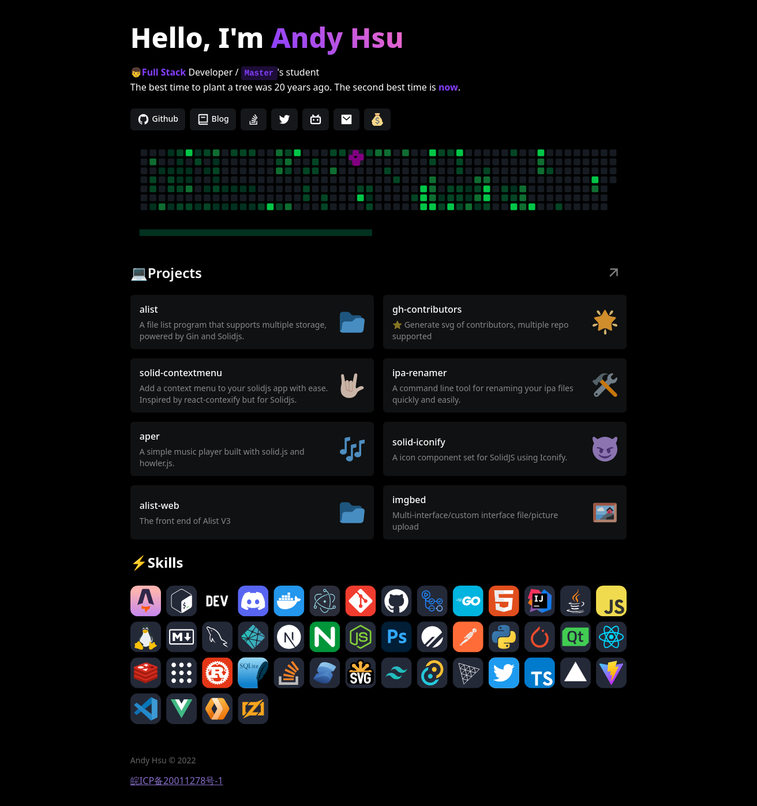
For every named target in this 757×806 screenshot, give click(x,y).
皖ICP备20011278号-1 (176, 780)
